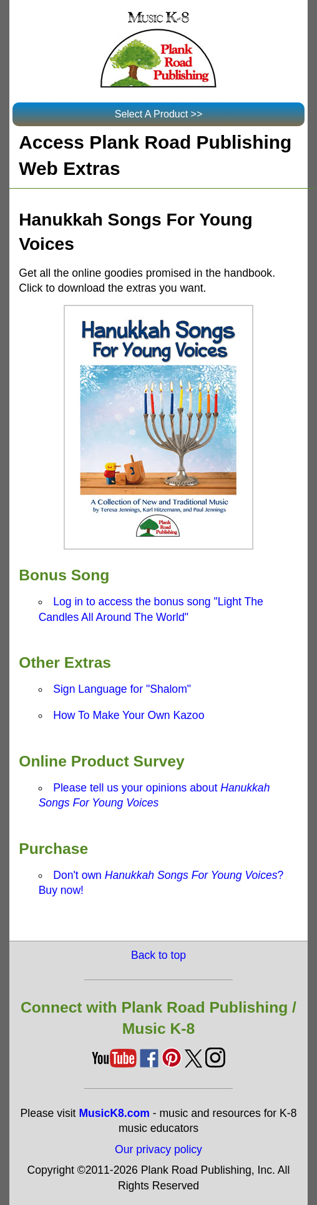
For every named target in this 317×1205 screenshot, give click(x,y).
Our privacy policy (158, 1149)
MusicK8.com (114, 1113)
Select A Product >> (159, 114)
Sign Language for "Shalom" (122, 689)
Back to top (158, 955)
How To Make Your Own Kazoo (128, 715)
